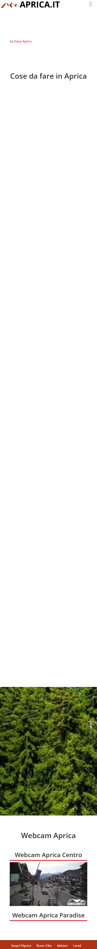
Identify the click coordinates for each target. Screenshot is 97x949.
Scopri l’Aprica (21, 915)
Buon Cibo (44, 915)
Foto (56, 920)
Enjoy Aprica (23, 41)
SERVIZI (23, 920)
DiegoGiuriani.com (67, 943)
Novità (69, 920)
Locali (77, 915)
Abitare (62, 915)
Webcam (41, 920)
